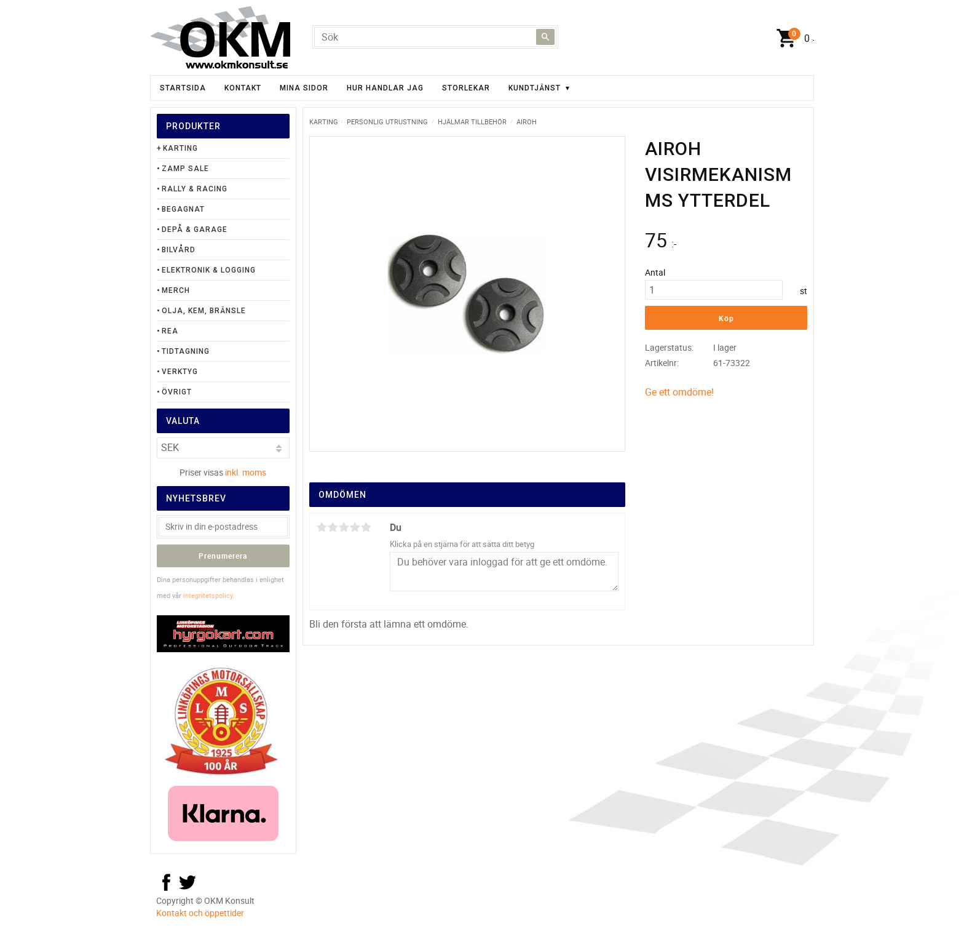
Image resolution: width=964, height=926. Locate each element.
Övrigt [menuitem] (177, 392)
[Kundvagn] (792, 38)
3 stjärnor (343, 527)
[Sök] (545, 37)
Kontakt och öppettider (200, 913)
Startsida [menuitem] (183, 88)
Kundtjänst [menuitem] (534, 88)
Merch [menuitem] (176, 290)
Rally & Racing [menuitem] (194, 189)
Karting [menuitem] (180, 148)
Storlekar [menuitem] (466, 88)
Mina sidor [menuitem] (304, 88)
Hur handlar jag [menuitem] (385, 88)
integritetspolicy (207, 595)
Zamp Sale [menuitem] (185, 168)
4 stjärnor (354, 527)
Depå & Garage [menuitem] (194, 229)
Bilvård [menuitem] (179, 249)
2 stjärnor (332, 527)
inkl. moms (245, 472)
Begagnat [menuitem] (183, 209)
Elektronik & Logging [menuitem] (209, 270)
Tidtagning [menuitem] (186, 351)
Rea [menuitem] (170, 331)
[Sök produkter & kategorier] (435, 37)
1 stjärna (321, 527)
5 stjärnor (365, 527)
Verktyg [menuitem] (180, 371)
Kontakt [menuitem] (242, 88)
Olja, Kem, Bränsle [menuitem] (204, 310)
